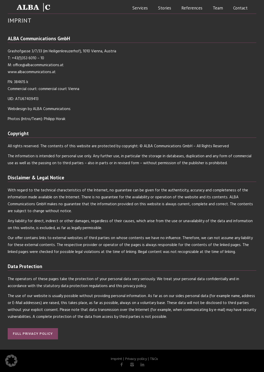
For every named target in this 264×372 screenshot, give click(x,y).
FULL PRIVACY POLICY (33, 334)
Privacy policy (136, 359)
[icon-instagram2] (133, 365)
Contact (240, 8)
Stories (164, 8)
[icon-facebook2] (123, 365)
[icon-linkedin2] (142, 365)
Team (218, 8)
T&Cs (154, 359)
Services (140, 8)
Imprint (116, 359)
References (191, 8)
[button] (11, 360)
